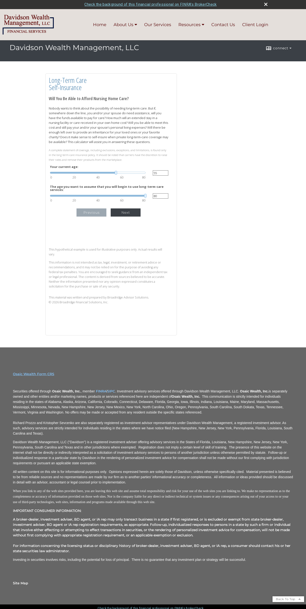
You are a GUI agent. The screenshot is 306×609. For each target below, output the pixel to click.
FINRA (101, 391)
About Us (123, 24)
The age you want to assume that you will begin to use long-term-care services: (107, 188)
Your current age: (64, 166)
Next (125, 212)
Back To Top (288, 599)
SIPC (111, 391)
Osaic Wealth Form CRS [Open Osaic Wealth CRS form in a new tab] (33, 374)
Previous (91, 212)
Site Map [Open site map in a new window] (20, 583)
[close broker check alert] (266, 4)
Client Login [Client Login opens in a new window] (255, 24)
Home (99, 24)
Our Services (157, 24)
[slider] (98, 173)
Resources (189, 24)
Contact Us (223, 24)
